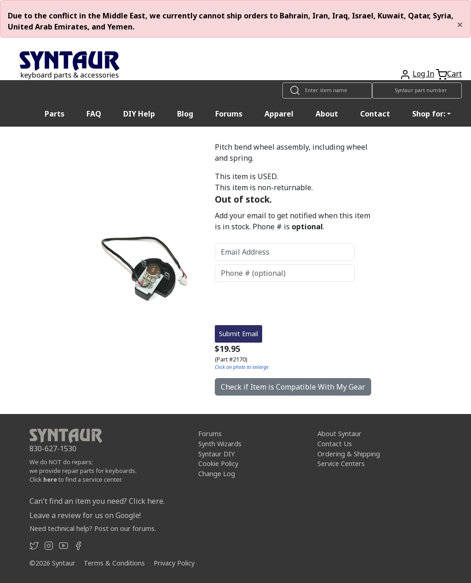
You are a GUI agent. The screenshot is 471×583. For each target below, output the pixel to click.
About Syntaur (339, 433)
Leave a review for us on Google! (85, 515)
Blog (185, 114)
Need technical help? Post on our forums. (92, 528)
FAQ (93, 114)
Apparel (278, 114)
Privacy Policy (174, 563)
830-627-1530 (52, 448)
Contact (375, 114)
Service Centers (341, 463)
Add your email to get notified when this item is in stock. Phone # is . (292, 221)
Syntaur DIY (216, 453)
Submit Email (238, 333)
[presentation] (285, 303)
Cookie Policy (218, 463)
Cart (454, 74)
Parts (54, 114)
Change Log (216, 473)
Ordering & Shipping (348, 453)
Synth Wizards (219, 443)
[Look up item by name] (327, 90)
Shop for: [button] (428, 114)
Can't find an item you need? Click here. (97, 501)
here (50, 479)
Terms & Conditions (114, 563)
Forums (228, 114)
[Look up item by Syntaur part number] (417, 90)
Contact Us (334, 443)
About (327, 114)
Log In (423, 74)
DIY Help (139, 114)
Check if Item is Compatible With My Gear (293, 387)
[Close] (460, 24)
